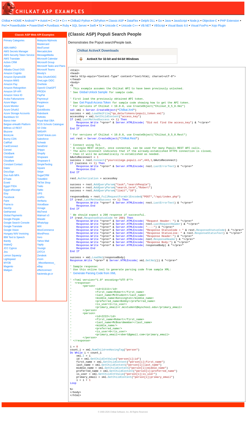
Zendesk (42, 255)
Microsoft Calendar (47, 58)
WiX (39, 226)
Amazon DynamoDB (15, 77)
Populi (40, 106)
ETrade (8, 179)
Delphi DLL (148, 20)
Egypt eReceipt (12, 190)
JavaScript (180, 20)
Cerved (8, 149)
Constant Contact (13, 164)
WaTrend (42, 211)
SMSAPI (41, 131)
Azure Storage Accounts (17, 113)
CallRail (8, 142)
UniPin (40, 197)
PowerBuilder (18, 25)
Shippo (41, 149)
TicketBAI (42, 179)
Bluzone (8, 131)
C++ (64, 20)
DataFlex (132, 20)
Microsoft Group (45, 62)
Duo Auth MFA (11, 175)
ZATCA (41, 251)
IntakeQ (8, 244)
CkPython (99, 20)
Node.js (194, 20)
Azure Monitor (11, 106)
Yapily (40, 244)
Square (41, 168)
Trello (40, 186)
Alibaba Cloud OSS (14, 69)
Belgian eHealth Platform (17, 124)
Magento (8, 266)
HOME (17, 20)
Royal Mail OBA (45, 120)
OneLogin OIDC (45, 80)
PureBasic (53, 25)
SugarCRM (43, 175)
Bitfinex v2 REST (13, 128)
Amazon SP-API (12, 91)
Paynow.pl (42, 98)
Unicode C (111, 25)
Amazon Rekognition (15, 87)
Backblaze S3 (11, 117)
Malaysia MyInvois (47, 40)
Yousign (41, 248)
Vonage (41, 208)
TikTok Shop (44, 182)
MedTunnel (43, 47)
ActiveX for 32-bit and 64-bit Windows (113, 59)
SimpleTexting (44, 164)
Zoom (40, 259)
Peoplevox (43, 102)
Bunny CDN (10, 138)
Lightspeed (10, 259)
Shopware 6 (43, 160)
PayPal (41, 95)
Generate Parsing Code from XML (94, 273)
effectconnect (44, 270)
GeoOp (8, 208)
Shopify (41, 153)
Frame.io (8, 204)
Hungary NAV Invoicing (16, 233)
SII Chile (41, 128)
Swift (93, 25)
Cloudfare (9, 160)
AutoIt (44, 20)
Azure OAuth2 (11, 109)
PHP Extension (229, 20)
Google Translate (13, 226)
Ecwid (7, 182)
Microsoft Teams (46, 69)
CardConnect (11, 146)
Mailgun (8, 270)
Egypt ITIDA (10, 186)
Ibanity (7, 241)
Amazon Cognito (13, 73)
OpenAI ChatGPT (46, 87)
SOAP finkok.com (46, 135)
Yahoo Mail (43, 241)
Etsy (6, 193)
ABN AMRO (10, 47)
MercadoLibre (44, 51)
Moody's (41, 73)
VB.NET (146, 25)
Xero (39, 237)
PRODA (41, 91)
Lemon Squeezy (12, 255)
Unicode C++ (129, 25)
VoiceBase (43, 204)
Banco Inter (10, 120)
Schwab (41, 142)
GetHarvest (10, 211)
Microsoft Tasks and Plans (51, 66)
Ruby (66, 25)
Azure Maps (10, 102)
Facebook (9, 197)
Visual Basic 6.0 (178, 25)
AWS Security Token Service (19, 55)
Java (168, 20)
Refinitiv (41, 117)
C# (57, 20)
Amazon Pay (10, 84)
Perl (4, 25)
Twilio (40, 190)
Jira (5, 251)
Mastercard (43, 44)
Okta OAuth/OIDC (47, 77)
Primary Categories (14, 40)
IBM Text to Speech (14, 237)
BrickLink (9, 135)
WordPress (43, 233)
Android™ (31, 20)
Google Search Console (16, 222)
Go (160, 20)
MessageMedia (45, 55)
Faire (6, 200)
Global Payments (13, 215)
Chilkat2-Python (80, 20)
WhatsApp (42, 222)
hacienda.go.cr (45, 273)
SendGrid (42, 146)
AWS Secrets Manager (16, 51)
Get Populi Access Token (95, 102)
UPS (39, 193)
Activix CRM (10, 62)
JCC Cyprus (10, 248)
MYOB (7, 262)
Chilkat (6, 20)
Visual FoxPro (200, 25)
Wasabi (41, 219)
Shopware (42, 157)
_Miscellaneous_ (46, 262)
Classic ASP (116, 20)
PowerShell (36, 25)
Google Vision (11, 230)
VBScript (159, 25)
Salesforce (43, 138)
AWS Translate (12, 58)
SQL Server (79, 25)
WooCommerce (45, 230)
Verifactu (42, 200)
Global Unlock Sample (94, 92)
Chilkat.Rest (128, 138)
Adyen (7, 66)
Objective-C (209, 20)
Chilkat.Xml (126, 109)
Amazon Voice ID (13, 95)
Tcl (100, 25)
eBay (40, 266)
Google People (12, 219)
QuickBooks (43, 109)
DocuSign (9, 171)
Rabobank (42, 113)
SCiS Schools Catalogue (50, 124)
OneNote (42, 84)
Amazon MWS (11, 80)
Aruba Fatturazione (14, 98)
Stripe (40, 171)
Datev (7, 168)
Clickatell (8, 157)
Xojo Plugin (218, 25)
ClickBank (9, 153)
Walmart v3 (43, 215)
